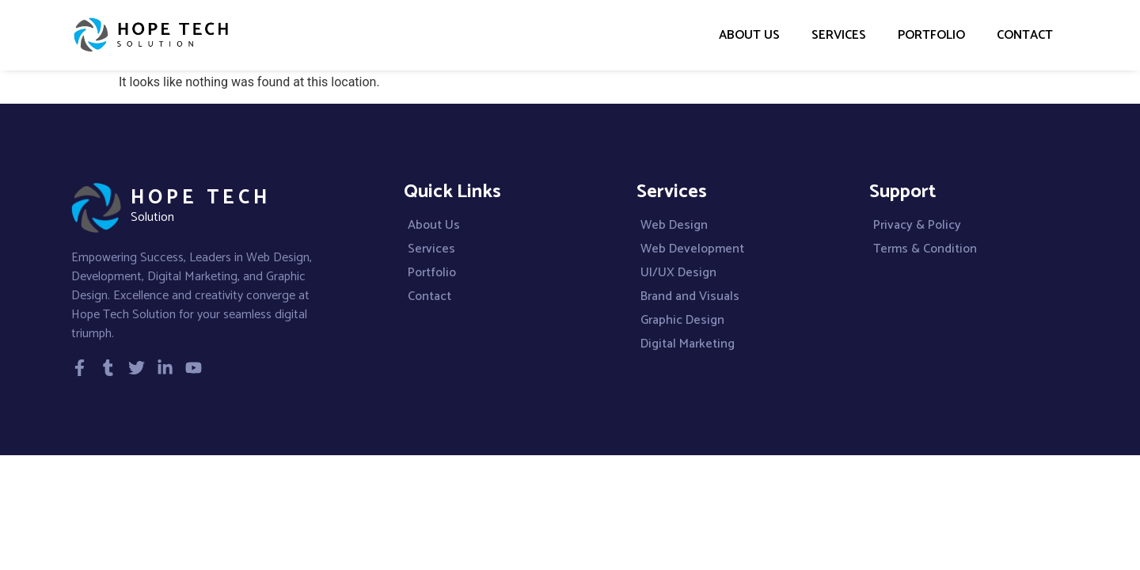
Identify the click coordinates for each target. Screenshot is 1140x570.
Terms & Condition (925, 249)
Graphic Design (682, 321)
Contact (1025, 35)
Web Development (692, 249)
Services (838, 35)
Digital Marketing (687, 344)
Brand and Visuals (689, 297)
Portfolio (931, 35)
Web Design (674, 226)
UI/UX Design (678, 273)
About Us (749, 35)
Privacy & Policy (917, 226)
